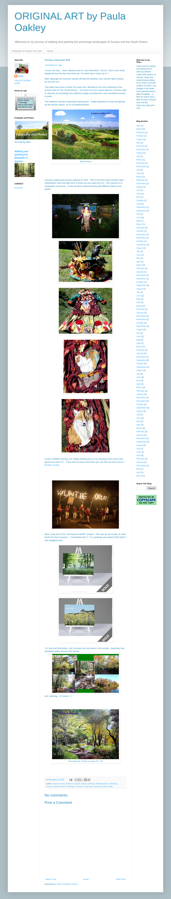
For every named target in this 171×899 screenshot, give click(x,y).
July (138, 156)
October (140, 136)
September (141, 211)
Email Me (19, 188)
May (138, 143)
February (140, 132)
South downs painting (92, 786)
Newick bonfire (60, 786)
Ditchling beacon (102, 784)
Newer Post (50, 879)
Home (50, 51)
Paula (20, 76)
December (141, 183)
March (139, 129)
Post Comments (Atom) (67, 884)
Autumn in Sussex (73, 784)
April (138, 126)
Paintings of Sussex (74, 786)
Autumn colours (58, 784)
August (139, 139)
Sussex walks (107, 786)
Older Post (121, 879)
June (138, 173)
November (141, 149)
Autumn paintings (88, 784)
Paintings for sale (54, 65)
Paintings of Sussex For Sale (27, 51)
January (140, 231)
